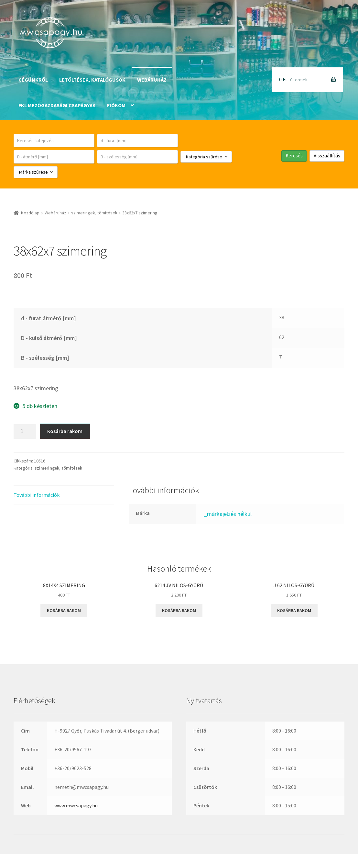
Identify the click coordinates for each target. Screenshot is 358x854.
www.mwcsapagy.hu (76, 805)
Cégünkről (33, 79)
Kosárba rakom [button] (64, 610)
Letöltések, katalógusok (92, 79)
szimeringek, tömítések (94, 213)
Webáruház (152, 79)
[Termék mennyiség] (25, 431)
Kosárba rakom (64, 431)
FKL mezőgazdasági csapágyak (57, 105)
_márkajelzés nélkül (227, 514)
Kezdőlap (30, 213)
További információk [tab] (37, 495)
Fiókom (116, 105)
